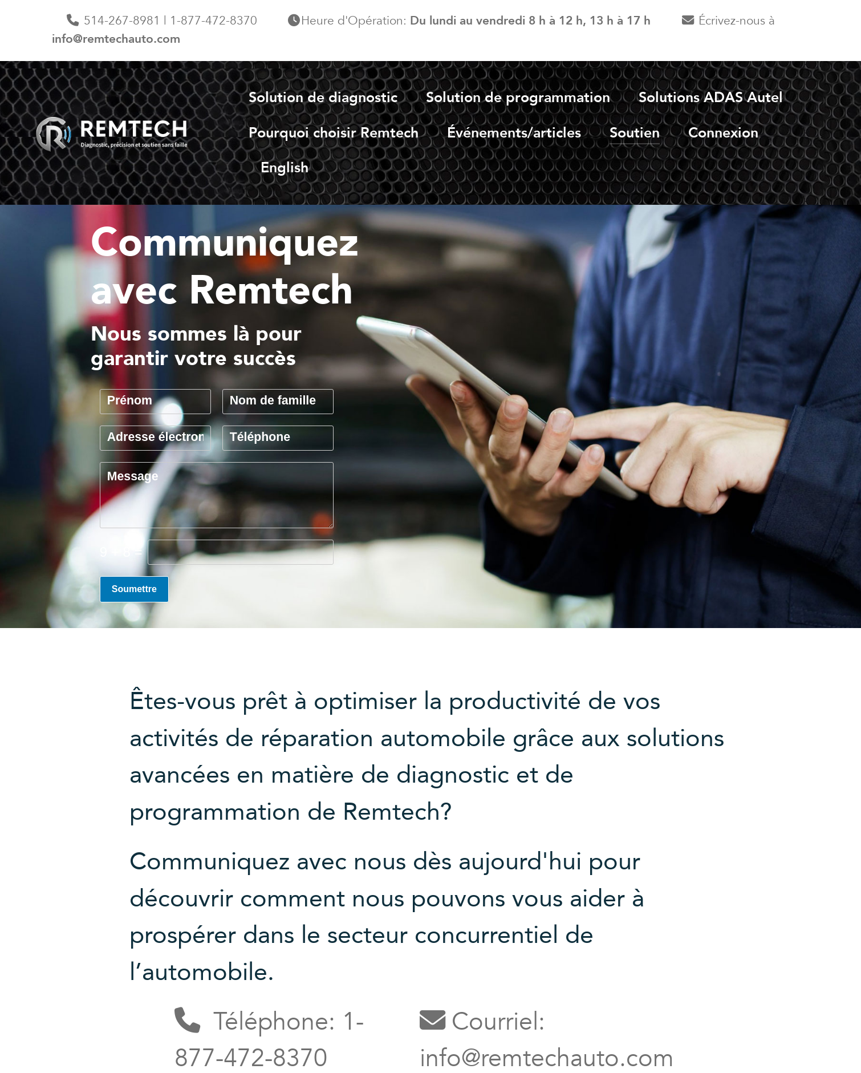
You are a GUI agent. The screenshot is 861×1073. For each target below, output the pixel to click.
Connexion (723, 133)
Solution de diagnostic (323, 97)
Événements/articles (514, 133)
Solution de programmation (518, 97)
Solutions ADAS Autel (711, 97)
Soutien (635, 133)
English (284, 167)
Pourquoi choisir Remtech (334, 133)
